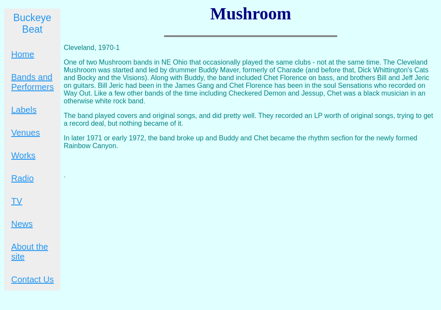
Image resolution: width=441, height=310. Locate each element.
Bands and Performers (32, 82)
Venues (25, 132)
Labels (24, 110)
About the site (29, 251)
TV (16, 201)
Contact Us (32, 279)
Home (22, 54)
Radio (22, 178)
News (22, 224)
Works (23, 155)
